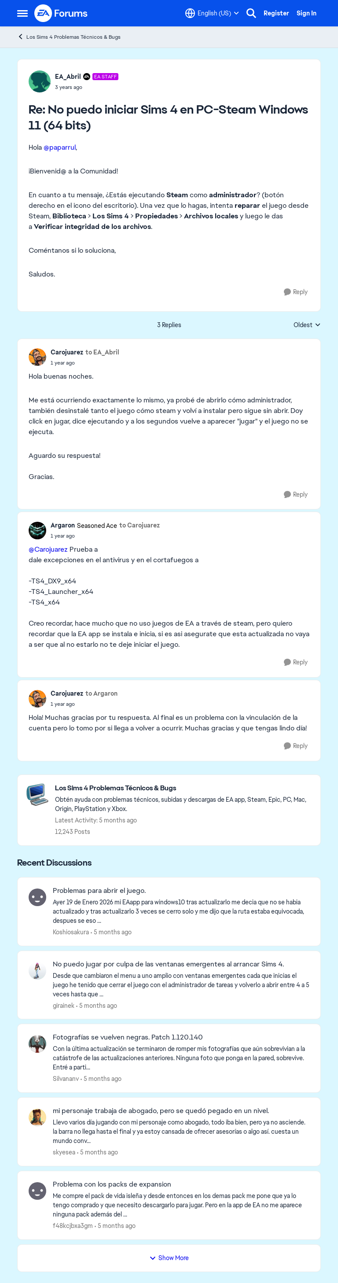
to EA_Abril (102, 352)
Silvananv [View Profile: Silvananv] (66, 1079)
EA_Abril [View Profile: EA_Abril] (68, 77)
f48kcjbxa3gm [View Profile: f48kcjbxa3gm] (73, 1226)
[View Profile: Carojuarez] (37, 357)
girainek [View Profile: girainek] (63, 1005)
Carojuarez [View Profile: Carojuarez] (67, 352)
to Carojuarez (139, 525)
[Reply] (295, 292)
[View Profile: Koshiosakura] (37, 897)
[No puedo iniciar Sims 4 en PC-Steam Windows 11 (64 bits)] (86, 87)
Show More (169, 1258)
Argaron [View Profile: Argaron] (63, 525)
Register (276, 13)
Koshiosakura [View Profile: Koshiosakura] (71, 932)
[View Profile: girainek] (37, 971)
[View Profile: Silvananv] (37, 1044)
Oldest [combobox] (307, 325)
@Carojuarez (48, 549)
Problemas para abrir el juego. (99, 890)
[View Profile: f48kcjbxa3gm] (37, 1191)
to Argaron (101, 693)
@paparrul (60, 147)
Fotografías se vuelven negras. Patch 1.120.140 (128, 1037)
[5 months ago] (111, 932)
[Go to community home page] (61, 13)
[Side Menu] (22, 13)
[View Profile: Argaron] (37, 530)
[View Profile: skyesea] (37, 1117)
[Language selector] (212, 13)
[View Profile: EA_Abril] (40, 81)
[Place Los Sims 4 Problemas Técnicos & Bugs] (183, 788)
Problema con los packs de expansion (112, 1184)
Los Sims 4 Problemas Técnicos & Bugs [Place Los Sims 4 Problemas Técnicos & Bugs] (69, 37)
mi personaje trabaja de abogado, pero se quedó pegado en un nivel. (161, 1110)
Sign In (306, 13)
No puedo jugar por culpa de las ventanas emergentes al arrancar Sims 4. (168, 964)
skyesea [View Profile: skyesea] (64, 1152)
